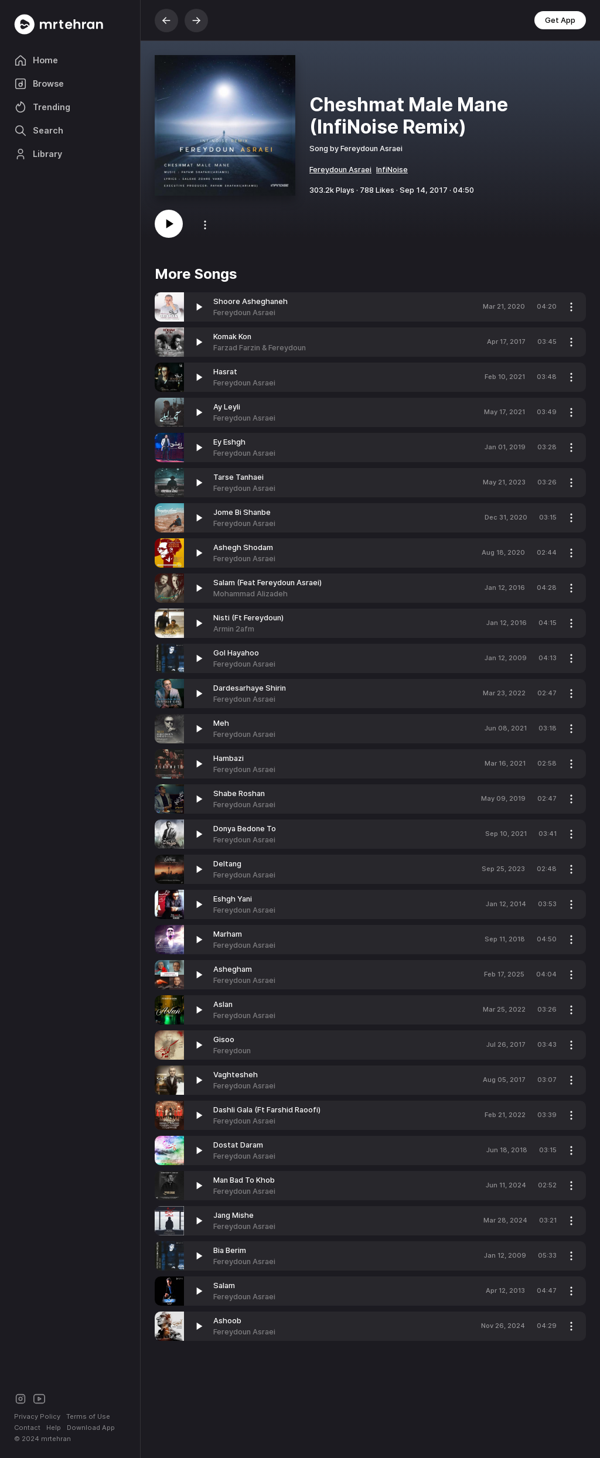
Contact (27, 1427)
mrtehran (56, 1439)
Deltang (227, 863)
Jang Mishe (233, 1215)
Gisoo (223, 1039)
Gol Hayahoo (236, 652)
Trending (42, 107)
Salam (224, 1285)
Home (36, 60)
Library (38, 154)
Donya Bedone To (244, 828)
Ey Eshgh (229, 442)
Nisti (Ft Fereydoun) (248, 617)
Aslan (223, 1004)
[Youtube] (39, 1398)
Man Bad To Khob (244, 1180)
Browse (39, 83)
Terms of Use (88, 1416)
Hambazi (228, 758)
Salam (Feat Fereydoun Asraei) (267, 582)
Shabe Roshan (239, 793)
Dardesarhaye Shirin (249, 688)
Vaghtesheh (235, 1074)
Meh (221, 723)
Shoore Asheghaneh (250, 301)
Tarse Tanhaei (238, 477)
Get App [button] (560, 20)
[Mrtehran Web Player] (70, 24)
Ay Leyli (226, 406)
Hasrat (225, 371)
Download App (91, 1427)
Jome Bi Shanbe (242, 512)
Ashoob (227, 1320)
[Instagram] (20, 1398)
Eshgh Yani (232, 898)
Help (53, 1427)
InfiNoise (392, 169)
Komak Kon (232, 336)
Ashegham (232, 969)
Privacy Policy (37, 1416)
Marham (227, 934)
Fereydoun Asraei (340, 169)
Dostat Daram (238, 1145)
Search (38, 130)
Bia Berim (229, 1250)
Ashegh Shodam (243, 547)
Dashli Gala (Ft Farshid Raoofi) (267, 1109)
